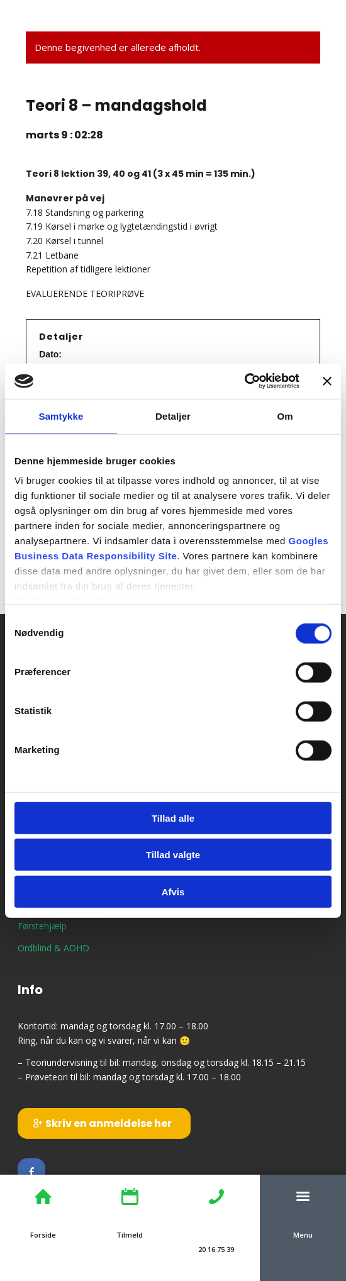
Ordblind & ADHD (53, 948)
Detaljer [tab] (173, 415)
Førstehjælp (42, 926)
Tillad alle (173, 817)
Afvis (173, 891)
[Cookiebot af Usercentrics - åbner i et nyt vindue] (244, 381)
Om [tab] (285, 415)
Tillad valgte (173, 854)
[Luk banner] (327, 381)
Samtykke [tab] (61, 415)
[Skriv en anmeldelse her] (104, 1123)
